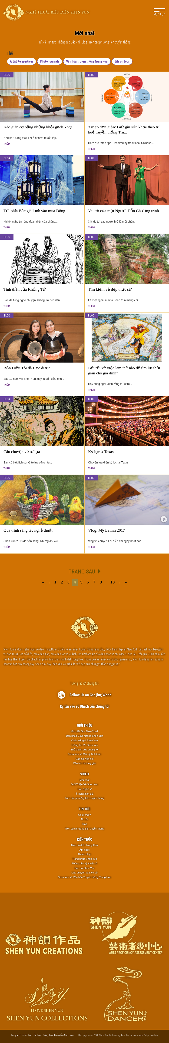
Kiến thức (84, 839)
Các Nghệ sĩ (84, 789)
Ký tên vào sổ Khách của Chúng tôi (84, 706)
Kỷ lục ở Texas (101, 451)
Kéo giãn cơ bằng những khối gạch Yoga (38, 127)
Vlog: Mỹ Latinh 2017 (106, 530)
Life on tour (122, 61)
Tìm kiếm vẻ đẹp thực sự (110, 289)
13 (112, 582)
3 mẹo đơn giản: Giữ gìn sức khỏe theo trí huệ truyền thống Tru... (123, 129)
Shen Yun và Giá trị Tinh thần (84, 754)
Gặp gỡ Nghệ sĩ (85, 758)
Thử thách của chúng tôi (84, 749)
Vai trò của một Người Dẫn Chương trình (123, 210)
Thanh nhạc (84, 854)
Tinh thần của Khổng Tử (24, 289)
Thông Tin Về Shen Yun (84, 745)
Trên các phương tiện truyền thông (84, 798)
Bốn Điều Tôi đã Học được (26, 368)
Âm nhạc (84, 849)
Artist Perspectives (21, 61)
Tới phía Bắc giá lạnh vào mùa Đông (34, 210)
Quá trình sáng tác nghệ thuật (28, 530)
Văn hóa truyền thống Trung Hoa (87, 61)
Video (84, 774)
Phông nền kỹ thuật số (84, 863)
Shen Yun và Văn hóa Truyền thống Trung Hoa (84, 877)
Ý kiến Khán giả (84, 793)
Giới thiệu (84, 725)
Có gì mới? (84, 814)
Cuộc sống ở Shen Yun (84, 740)
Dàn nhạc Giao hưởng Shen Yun (84, 735)
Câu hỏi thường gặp (84, 763)
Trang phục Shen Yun (84, 858)
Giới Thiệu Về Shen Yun (84, 784)
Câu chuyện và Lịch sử (84, 872)
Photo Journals (49, 61)
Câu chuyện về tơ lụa (21, 451)
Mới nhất (84, 780)
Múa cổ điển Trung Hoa (84, 845)
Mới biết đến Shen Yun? (84, 731)
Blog (7, 75)
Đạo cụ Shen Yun (84, 868)
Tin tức (84, 808)
